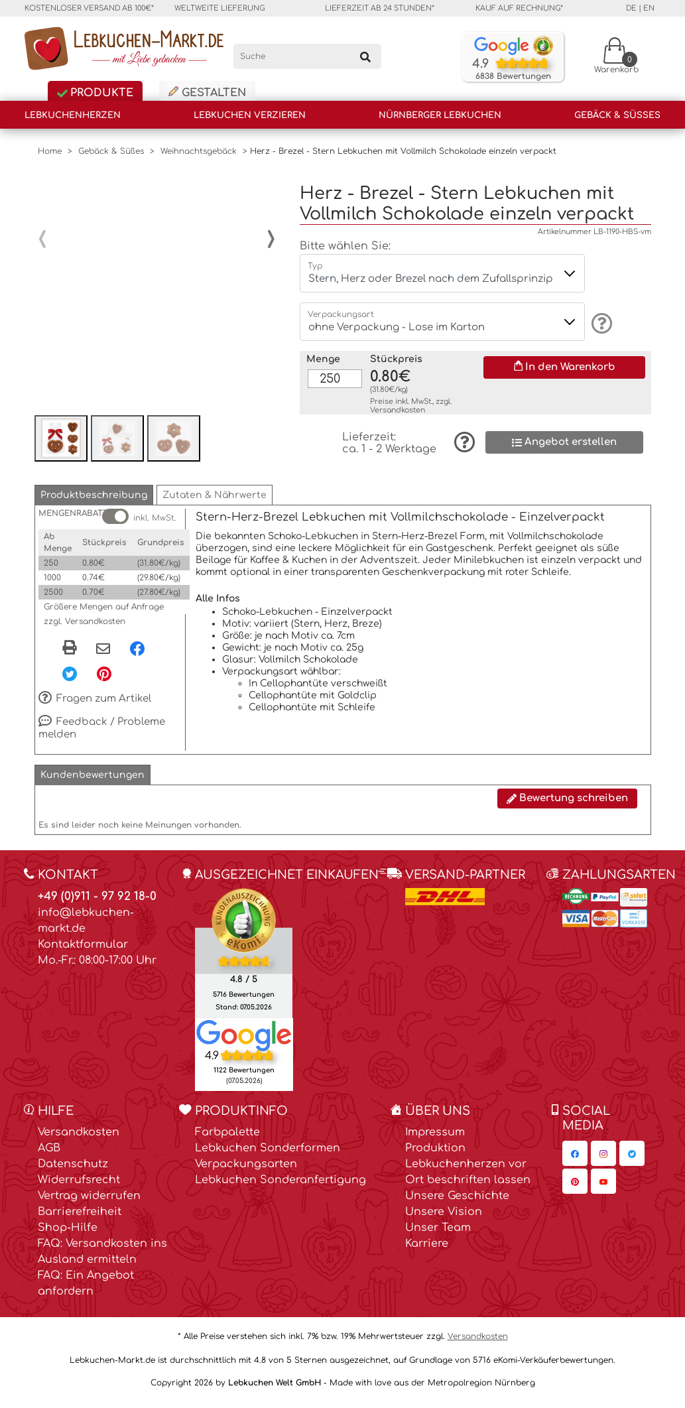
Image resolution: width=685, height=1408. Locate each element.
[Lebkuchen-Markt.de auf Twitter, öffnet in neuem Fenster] (632, 1159)
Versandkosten (397, 399)
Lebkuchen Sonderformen (267, 1154)
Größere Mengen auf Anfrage (104, 612)
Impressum (435, 1138)
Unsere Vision (443, 1218)
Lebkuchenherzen (73, 115)
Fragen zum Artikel (95, 705)
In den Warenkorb (564, 356)
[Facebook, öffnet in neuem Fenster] (137, 654)
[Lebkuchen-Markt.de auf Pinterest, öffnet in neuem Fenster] (575, 1187)
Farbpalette (227, 1138)
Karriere (426, 1249)
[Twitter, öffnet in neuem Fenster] (70, 679)
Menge (323, 348)
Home (50, 151)
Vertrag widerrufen (89, 1202)
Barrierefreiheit (79, 1218)
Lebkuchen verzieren (250, 115)
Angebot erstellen (564, 431)
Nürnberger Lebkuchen (440, 115)
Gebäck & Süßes (617, 115)
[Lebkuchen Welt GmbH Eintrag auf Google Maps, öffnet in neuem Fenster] (244, 1041)
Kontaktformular (83, 950)
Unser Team (438, 1234)
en (648, 8)
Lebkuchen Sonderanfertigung (280, 1186)
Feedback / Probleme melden (102, 734)
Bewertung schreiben (567, 804)
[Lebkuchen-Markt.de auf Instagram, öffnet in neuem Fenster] (603, 1159)
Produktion (435, 1154)
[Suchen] (365, 56)
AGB (49, 1154)
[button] (93, 501)
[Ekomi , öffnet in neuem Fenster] (243, 958)
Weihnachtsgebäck (198, 151)
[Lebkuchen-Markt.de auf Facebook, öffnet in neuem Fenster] (575, 1159)
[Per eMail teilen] (103, 655)
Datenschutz (73, 1170)
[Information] (600, 312)
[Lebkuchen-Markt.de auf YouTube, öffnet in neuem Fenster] (603, 1187)
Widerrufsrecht (79, 1186)
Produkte (95, 93)
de (631, 8)
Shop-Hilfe (67, 1234)
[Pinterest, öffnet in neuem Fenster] (104, 679)
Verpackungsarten (246, 1170)
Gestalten (207, 92)
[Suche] (307, 56)
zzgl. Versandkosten (84, 627)
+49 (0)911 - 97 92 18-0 (97, 902)
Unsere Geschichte (457, 1202)
